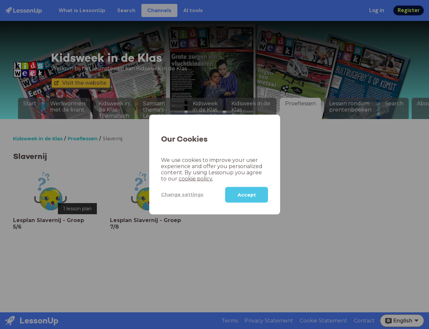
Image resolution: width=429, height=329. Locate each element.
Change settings (182, 195)
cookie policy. (196, 178)
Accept (247, 195)
